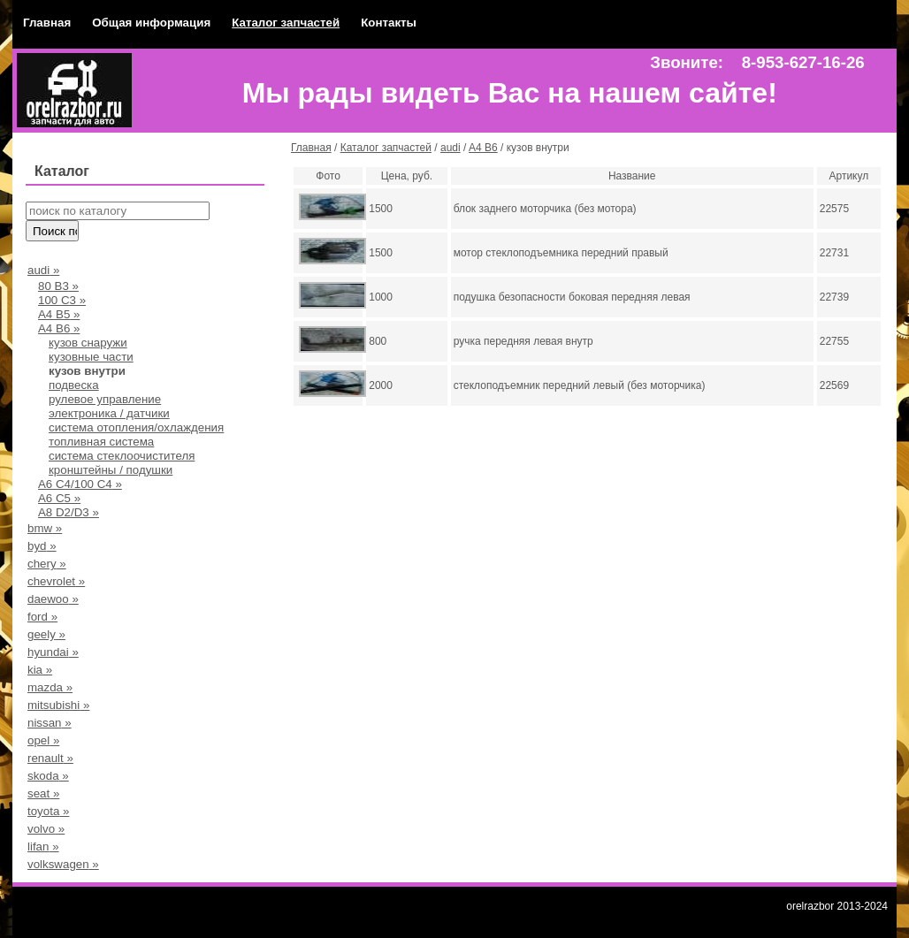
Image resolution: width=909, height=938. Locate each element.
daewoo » (53, 599)
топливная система (101, 441)
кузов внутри (87, 370)
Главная (47, 22)
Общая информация (151, 22)
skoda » (48, 775)
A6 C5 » (59, 498)
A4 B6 (483, 147)
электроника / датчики (109, 413)
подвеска (74, 385)
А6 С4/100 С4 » (80, 484)
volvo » (46, 828)
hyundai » (53, 652)
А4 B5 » (59, 314)
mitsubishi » (58, 705)
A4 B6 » (59, 328)
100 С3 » (62, 300)
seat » (43, 793)
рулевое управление (105, 399)
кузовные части (91, 356)
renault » (50, 758)
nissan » (49, 722)
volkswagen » (63, 864)
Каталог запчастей (286, 22)
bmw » (44, 528)
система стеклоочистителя (122, 455)
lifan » (43, 846)
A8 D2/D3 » (68, 512)
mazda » (50, 687)
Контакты (388, 22)
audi (450, 147)
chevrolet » (56, 581)
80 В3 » (58, 286)
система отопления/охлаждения (136, 427)
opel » (43, 740)
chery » (46, 563)
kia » (39, 669)
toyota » (48, 811)
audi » (43, 270)
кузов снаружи (88, 342)
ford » (42, 616)
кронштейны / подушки (110, 470)
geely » (46, 634)
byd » (42, 546)
